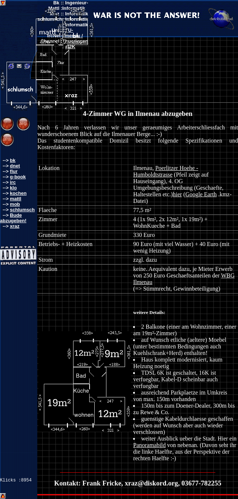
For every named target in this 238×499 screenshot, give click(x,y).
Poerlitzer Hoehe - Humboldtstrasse (165, 171)
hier (177, 194)
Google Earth (201, 194)
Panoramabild (149, 445)
